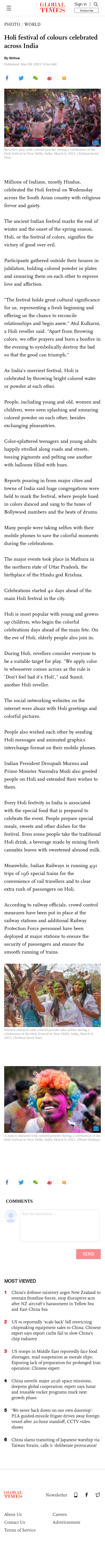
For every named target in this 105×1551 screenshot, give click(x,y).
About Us (13, 1514)
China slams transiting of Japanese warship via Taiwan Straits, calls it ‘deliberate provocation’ (55, 1442)
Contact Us (14, 1522)
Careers (60, 1514)
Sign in (80, 4)
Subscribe (86, 10)
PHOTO (12, 24)
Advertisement (66, 1522)
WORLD (32, 24)
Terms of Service (20, 1530)
